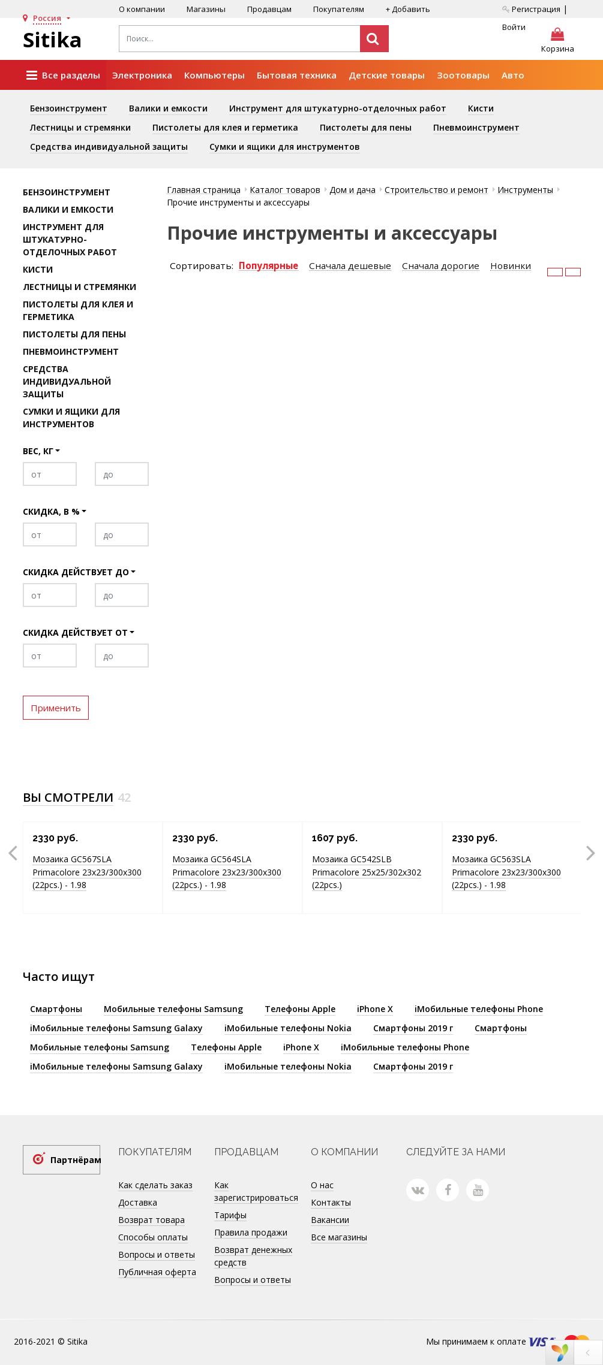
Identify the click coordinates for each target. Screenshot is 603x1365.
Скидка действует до (76, 572)
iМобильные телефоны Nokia (288, 1028)
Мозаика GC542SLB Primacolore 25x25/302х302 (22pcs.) (366, 871)
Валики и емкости (168, 108)
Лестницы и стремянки (80, 127)
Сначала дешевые (350, 266)
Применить (56, 708)
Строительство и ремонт (436, 189)
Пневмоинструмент (476, 127)
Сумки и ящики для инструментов (284, 146)
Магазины (206, 9)
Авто (513, 75)
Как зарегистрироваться (256, 1191)
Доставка (137, 1202)
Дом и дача (352, 189)
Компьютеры (214, 75)
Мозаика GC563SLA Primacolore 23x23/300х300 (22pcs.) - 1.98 (506, 871)
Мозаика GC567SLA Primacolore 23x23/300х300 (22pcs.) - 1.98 (87, 871)
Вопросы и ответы (156, 1254)
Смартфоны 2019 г (413, 1028)
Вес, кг (38, 451)
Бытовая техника (297, 75)
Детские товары (387, 75)
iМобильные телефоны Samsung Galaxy (116, 1028)
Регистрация (531, 9)
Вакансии (330, 1219)
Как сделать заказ (155, 1185)
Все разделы (63, 75)
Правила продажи (250, 1232)
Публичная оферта (157, 1272)
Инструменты (525, 189)
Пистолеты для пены (366, 127)
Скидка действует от (75, 632)
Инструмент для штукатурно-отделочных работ (337, 108)
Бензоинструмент (68, 108)
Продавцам (269, 9)
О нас (322, 1185)
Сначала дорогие (440, 266)
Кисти (481, 108)
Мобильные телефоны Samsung (173, 1008)
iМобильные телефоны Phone (479, 1008)
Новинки (510, 266)
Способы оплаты (153, 1237)
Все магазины (339, 1237)
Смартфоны (56, 1008)
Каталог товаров (285, 189)
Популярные (268, 266)
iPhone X (375, 1008)
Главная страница (204, 189)
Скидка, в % (51, 511)
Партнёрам (75, 1159)
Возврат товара (151, 1219)
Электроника (142, 75)
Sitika (52, 39)
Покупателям (338, 9)
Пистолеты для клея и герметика (225, 127)
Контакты (331, 1202)
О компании (142, 9)
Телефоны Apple (300, 1008)
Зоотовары (463, 75)
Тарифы (230, 1215)
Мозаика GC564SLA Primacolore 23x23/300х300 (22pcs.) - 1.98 (226, 871)
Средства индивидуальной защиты (109, 146)
